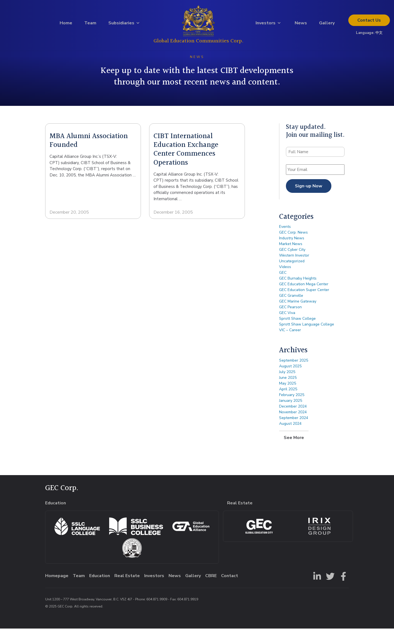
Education (99, 578)
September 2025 (293, 362)
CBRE (211, 578)
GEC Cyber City (292, 252)
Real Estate (127, 578)
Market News (290, 246)
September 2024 (293, 420)
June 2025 (288, 380)
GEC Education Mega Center (303, 286)
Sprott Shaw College (297, 321)
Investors (266, 24)
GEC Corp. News (293, 235)
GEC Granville (291, 298)
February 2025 (291, 397)
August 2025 (290, 368)
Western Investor (294, 258)
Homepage (56, 578)
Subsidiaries (121, 24)
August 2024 (290, 426)
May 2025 (287, 385)
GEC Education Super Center (304, 292)
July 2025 (287, 374)
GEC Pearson (290, 309)
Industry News (291, 240)
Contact (369, 22)
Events (285, 229)
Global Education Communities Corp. (198, 42)
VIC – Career (290, 332)
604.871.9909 (156, 602)
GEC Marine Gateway (297, 304)
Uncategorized (292, 263)
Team (90, 24)
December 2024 (293, 408)
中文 (379, 34)
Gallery (327, 24)
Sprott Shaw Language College (306, 327)
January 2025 (290, 403)
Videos (285, 269)
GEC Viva (287, 315)
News (301, 24)
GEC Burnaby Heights (298, 281)
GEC (282, 275)
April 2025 (288, 391)
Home (66, 24)
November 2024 (293, 414)
